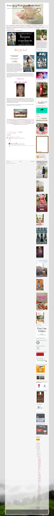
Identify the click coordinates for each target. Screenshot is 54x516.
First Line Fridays (39, 457)
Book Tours (22, 25)
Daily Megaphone (34, 25)
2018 (37, 448)
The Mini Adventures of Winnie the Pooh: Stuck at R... (39, 475)
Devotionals (40, 25)
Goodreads (18, 105)
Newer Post (8, 161)
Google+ (14, 105)
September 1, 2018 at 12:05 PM (20, 143)
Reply (9, 146)
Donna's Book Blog (22, 123)
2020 (37, 446)
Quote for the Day (39, 470)
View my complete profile (39, 49)
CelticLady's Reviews (28, 119)
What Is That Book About (24, 124)
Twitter (12, 105)
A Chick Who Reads (21, 120)
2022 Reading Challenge (41, 154)
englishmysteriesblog (13, 143)
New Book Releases (13, 133)
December (39, 449)
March (38, 498)
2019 (37, 447)
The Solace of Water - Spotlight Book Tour (39, 487)
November (39, 451)
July (38, 493)
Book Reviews (18, 25)
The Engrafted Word (28, 25)
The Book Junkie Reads (20, 122)
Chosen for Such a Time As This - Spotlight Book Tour (39, 466)
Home (7, 25)
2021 (37, 445)
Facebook (9, 105)
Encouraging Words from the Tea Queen (23, 5)
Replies (10, 141)
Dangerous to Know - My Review (39, 481)
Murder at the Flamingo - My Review (39, 463)
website (23, 104)
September (39, 454)
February (39, 499)
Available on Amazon (20, 78)
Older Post (32, 161)
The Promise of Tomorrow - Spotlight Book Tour (39, 460)
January (39, 500)
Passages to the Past (16, 119)
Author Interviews (11, 25)
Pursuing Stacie (22, 121)
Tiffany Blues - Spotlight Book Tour (39, 478)
